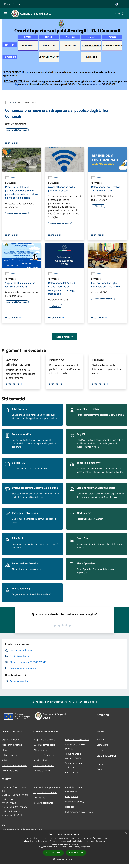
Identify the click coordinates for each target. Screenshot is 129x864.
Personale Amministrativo (14, 765)
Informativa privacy (74, 801)
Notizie (100, 739)
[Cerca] (123, 13)
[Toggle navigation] (5, 13)
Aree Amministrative (12, 744)
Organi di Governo (10, 739)
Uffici (4, 750)
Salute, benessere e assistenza (74, 765)
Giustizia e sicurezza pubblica (75, 746)
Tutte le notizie (64, 336)
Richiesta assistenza (43, 802)
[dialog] (64, 847)
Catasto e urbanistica (43, 765)
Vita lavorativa (40, 750)
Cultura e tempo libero (44, 744)
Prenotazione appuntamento (47, 787)
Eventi (100, 769)
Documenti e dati (10, 770)
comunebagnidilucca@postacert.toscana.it (23, 829)
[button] (64, 859)
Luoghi (100, 764)
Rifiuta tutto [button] (76, 852)
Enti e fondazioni (10, 755)
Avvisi (13, 102)
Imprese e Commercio (43, 755)
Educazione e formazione (77, 739)
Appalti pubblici (40, 760)
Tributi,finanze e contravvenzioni (73, 756)
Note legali (70, 806)
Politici (5, 760)
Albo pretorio (71, 796)
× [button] (126, 833)
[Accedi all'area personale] (117, 4)
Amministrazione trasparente (73, 789)
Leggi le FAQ (39, 797)
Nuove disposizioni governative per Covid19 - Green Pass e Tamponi (64, 701)
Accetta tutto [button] (53, 853)
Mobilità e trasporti (42, 770)
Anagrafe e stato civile (44, 739)
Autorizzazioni (72, 772)
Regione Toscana (12, 4)
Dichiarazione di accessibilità (79, 812)
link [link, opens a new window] (92, 847)
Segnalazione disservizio (45, 792)
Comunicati (102, 744)
